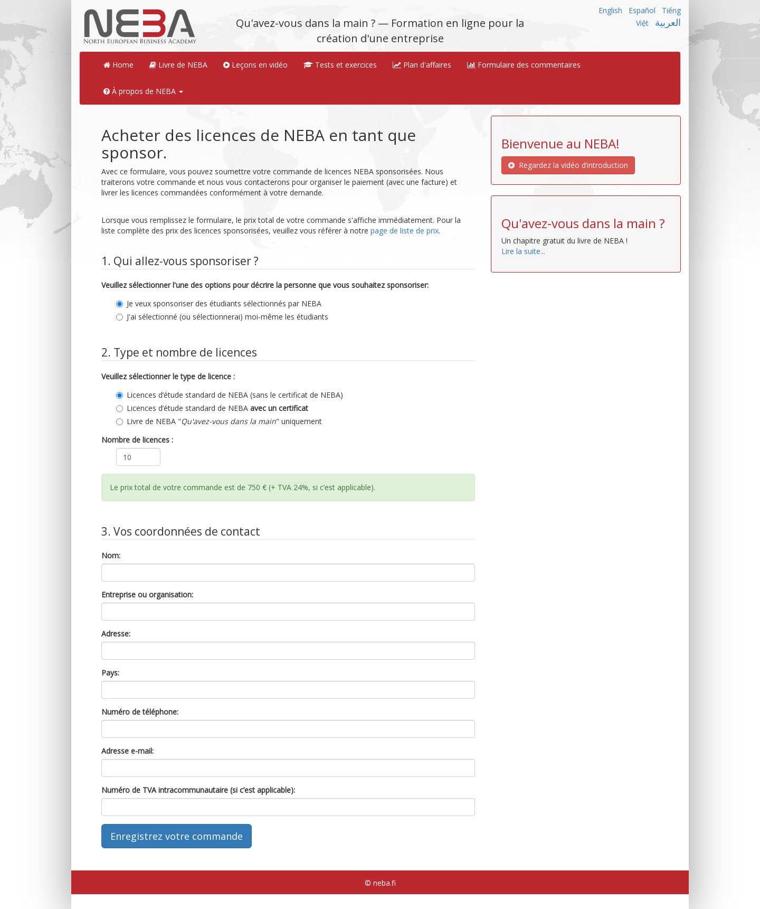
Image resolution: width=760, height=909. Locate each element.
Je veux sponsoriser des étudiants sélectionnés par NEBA (218, 303)
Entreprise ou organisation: (147, 594)
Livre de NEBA (178, 65)
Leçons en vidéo (255, 65)
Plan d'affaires (422, 65)
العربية (668, 22)
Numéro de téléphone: (139, 712)
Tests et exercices (340, 65)
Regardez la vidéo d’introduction (568, 165)
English (610, 10)
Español (642, 10)
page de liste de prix (404, 231)
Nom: (110, 555)
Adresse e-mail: (127, 751)
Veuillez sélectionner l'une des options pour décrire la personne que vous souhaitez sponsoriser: (265, 285)
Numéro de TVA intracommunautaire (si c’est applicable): (198, 790)
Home (118, 65)
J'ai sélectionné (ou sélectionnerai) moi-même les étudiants (222, 317)
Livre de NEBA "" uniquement (219, 421)
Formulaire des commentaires (524, 65)
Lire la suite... (523, 251)
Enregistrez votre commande (176, 836)
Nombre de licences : (137, 440)
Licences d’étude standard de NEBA (212, 408)
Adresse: (115, 634)
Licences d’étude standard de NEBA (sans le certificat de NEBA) (229, 395)
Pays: (110, 673)
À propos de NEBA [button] (143, 91)
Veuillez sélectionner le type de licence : (168, 376)
